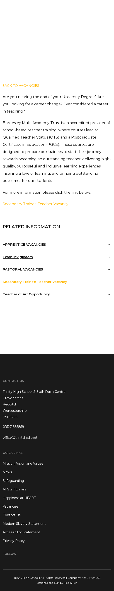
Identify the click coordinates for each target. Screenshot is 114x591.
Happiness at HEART (19, 498)
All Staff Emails (14, 489)
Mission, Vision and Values (23, 463)
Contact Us (11, 515)
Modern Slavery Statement (24, 524)
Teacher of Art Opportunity (26, 294)
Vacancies (10, 506)
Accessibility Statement (21, 532)
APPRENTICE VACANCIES (24, 244)
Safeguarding (13, 481)
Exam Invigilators (18, 257)
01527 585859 (13, 427)
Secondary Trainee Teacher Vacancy (35, 204)
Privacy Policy (14, 541)
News (7, 472)
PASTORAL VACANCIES (23, 269)
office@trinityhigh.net (20, 438)
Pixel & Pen (70, 583)
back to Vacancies (20, 85)
